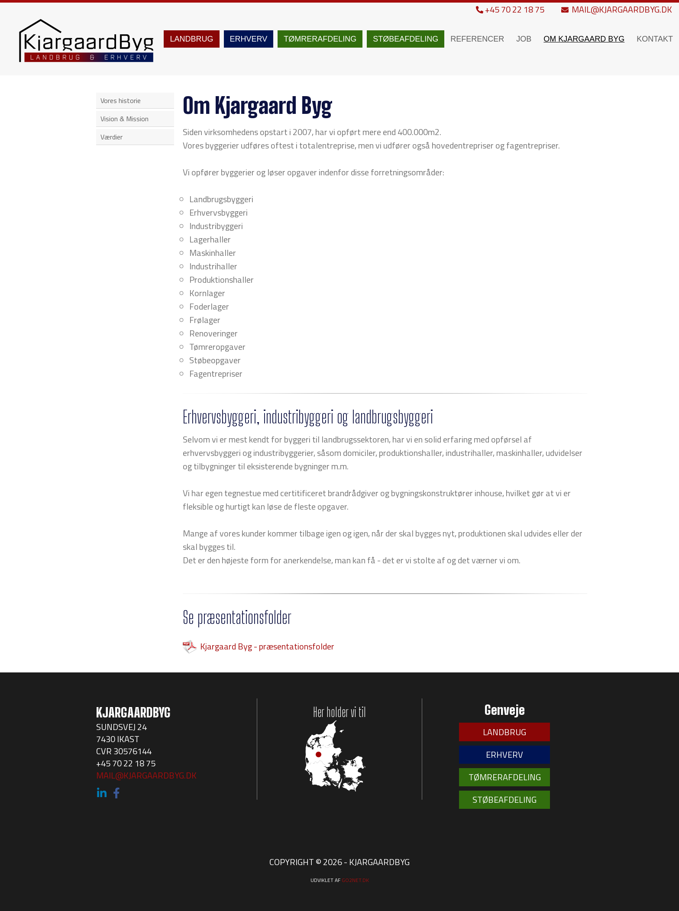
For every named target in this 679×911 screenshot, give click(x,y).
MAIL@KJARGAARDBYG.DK (616, 9)
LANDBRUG (191, 39)
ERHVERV (249, 39)
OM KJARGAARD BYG (583, 39)
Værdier (111, 137)
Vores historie (120, 100)
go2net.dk (355, 880)
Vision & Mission (124, 118)
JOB (523, 39)
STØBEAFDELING (405, 39)
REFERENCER (477, 39)
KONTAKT (655, 39)
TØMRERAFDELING (320, 39)
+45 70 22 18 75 (511, 9)
